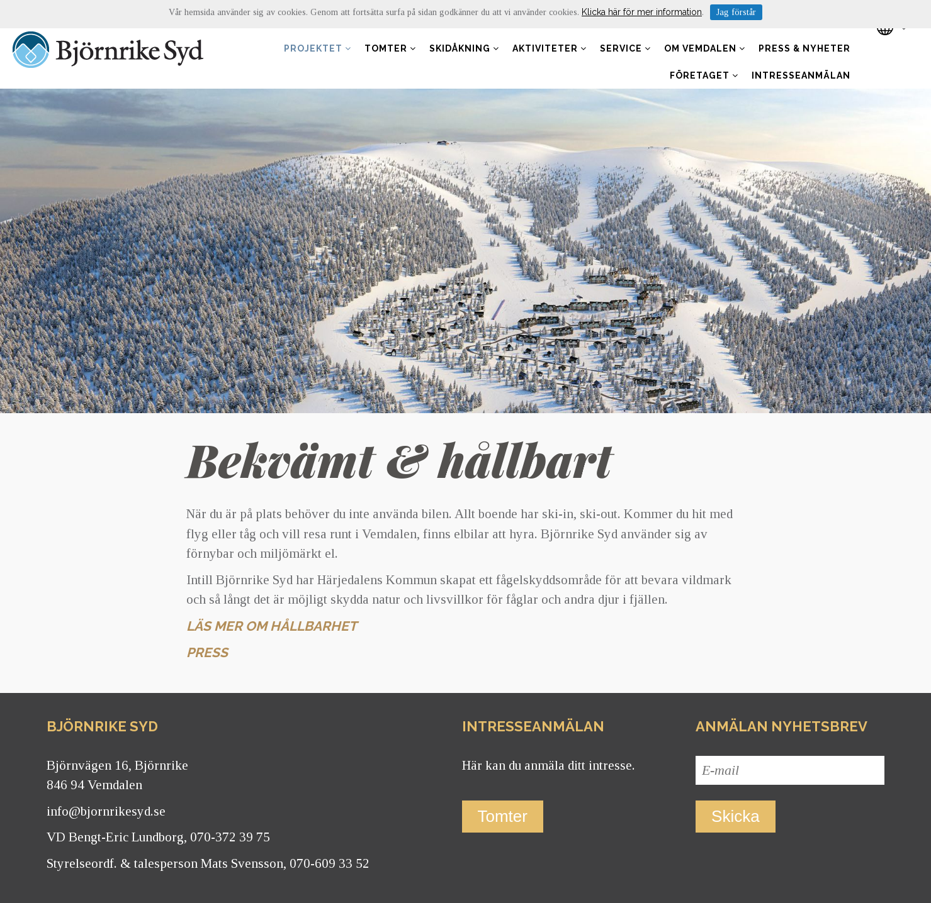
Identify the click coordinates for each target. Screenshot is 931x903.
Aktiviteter (549, 48)
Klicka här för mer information (642, 12)
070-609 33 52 (330, 863)
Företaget (704, 75)
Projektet (317, 48)
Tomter (390, 48)
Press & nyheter (804, 48)
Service (625, 48)
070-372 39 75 (230, 837)
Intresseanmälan (801, 75)
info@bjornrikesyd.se (106, 811)
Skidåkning (464, 48)
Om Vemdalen (704, 48)
